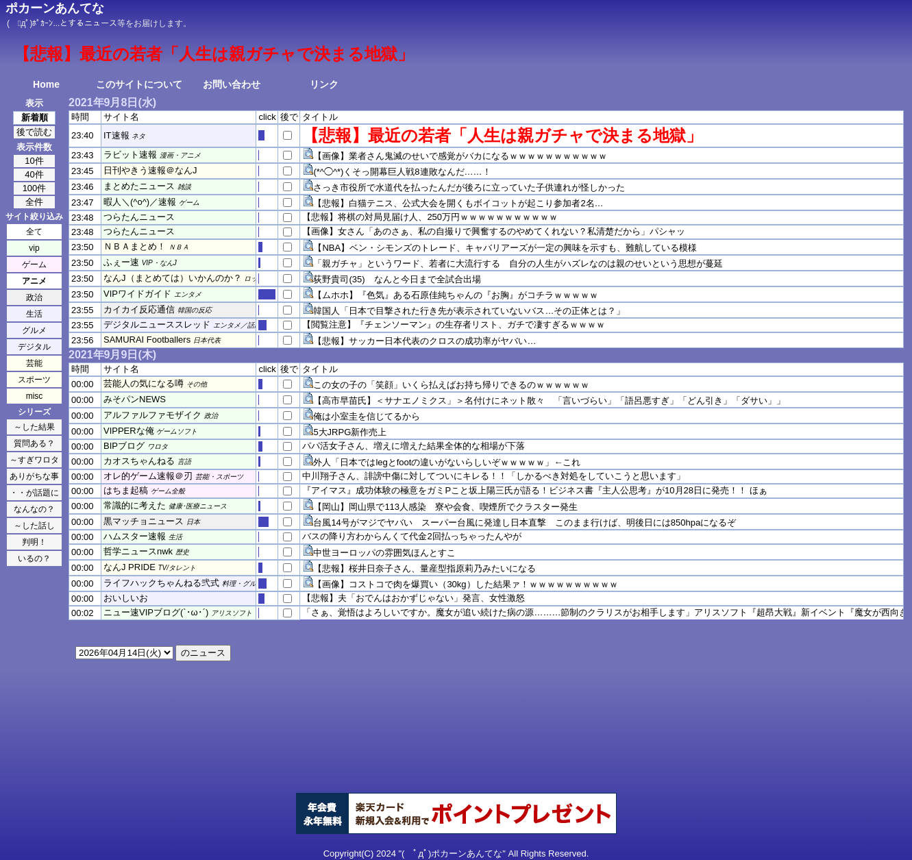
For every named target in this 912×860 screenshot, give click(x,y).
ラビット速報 (130, 154)
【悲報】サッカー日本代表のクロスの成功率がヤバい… (424, 341)
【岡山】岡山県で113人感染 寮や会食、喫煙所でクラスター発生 (445, 507)
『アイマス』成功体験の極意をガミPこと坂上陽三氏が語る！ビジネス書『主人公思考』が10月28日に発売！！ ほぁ (534, 490)
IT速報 (116, 135)
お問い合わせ (231, 84)
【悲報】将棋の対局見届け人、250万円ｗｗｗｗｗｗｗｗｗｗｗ (430, 217)
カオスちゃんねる (139, 461)
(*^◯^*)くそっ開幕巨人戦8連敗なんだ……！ (402, 172)
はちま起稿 (125, 490)
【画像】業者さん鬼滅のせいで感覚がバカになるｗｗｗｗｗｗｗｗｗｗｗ (460, 156)
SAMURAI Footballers (146, 339)
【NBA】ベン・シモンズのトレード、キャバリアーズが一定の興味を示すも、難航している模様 (505, 248)
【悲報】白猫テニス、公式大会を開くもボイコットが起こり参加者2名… (458, 203)
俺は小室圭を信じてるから (366, 416)
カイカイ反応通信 (139, 309)
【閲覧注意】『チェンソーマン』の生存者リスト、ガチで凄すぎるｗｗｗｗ (453, 324)
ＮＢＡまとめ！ (134, 246)
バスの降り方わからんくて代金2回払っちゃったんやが (411, 536)
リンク (324, 84)
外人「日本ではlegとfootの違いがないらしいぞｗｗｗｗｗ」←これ (446, 462)
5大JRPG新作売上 (349, 432)
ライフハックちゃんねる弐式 (161, 583)
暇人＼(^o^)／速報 (139, 202)
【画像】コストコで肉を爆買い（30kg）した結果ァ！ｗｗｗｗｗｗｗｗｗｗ (465, 584)
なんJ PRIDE (129, 567)
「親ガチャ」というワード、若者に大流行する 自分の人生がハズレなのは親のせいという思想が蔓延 (518, 263)
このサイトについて (139, 84)
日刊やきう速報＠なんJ (150, 170)
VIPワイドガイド (137, 293)
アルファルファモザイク (152, 415)
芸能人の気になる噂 (143, 383)
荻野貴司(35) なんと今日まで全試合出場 (396, 279)
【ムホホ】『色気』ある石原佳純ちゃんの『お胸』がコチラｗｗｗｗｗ (455, 295)
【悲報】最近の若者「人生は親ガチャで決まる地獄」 (502, 135)
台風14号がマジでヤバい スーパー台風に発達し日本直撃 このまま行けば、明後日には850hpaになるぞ (524, 522)
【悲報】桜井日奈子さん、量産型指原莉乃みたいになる (424, 568)
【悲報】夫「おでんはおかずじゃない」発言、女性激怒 (413, 598)
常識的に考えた (134, 505)
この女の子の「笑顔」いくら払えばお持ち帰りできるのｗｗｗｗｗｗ (451, 385)
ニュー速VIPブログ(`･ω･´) (155, 612)
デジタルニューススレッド (156, 324)
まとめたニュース (139, 186)
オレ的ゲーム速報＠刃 (148, 476)
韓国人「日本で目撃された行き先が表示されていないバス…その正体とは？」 (469, 311)
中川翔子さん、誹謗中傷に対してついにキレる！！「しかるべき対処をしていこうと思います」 (493, 476)
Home (46, 84)
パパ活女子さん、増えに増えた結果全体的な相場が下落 (413, 446)
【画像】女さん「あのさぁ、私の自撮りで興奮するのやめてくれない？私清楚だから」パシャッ (493, 231)
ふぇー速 (121, 262)
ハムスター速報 (134, 536)
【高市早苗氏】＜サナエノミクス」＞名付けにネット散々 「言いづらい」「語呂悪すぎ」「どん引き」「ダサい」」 (549, 400)
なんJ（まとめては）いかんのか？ (172, 278)
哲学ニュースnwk (138, 551)
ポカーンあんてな (54, 8)
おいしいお (125, 598)
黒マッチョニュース (143, 521)
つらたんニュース (139, 217)
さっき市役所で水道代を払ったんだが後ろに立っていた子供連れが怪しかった (469, 187)
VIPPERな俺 (128, 431)
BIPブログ (124, 446)
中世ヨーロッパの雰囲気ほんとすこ (384, 553)
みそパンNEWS (134, 399)
